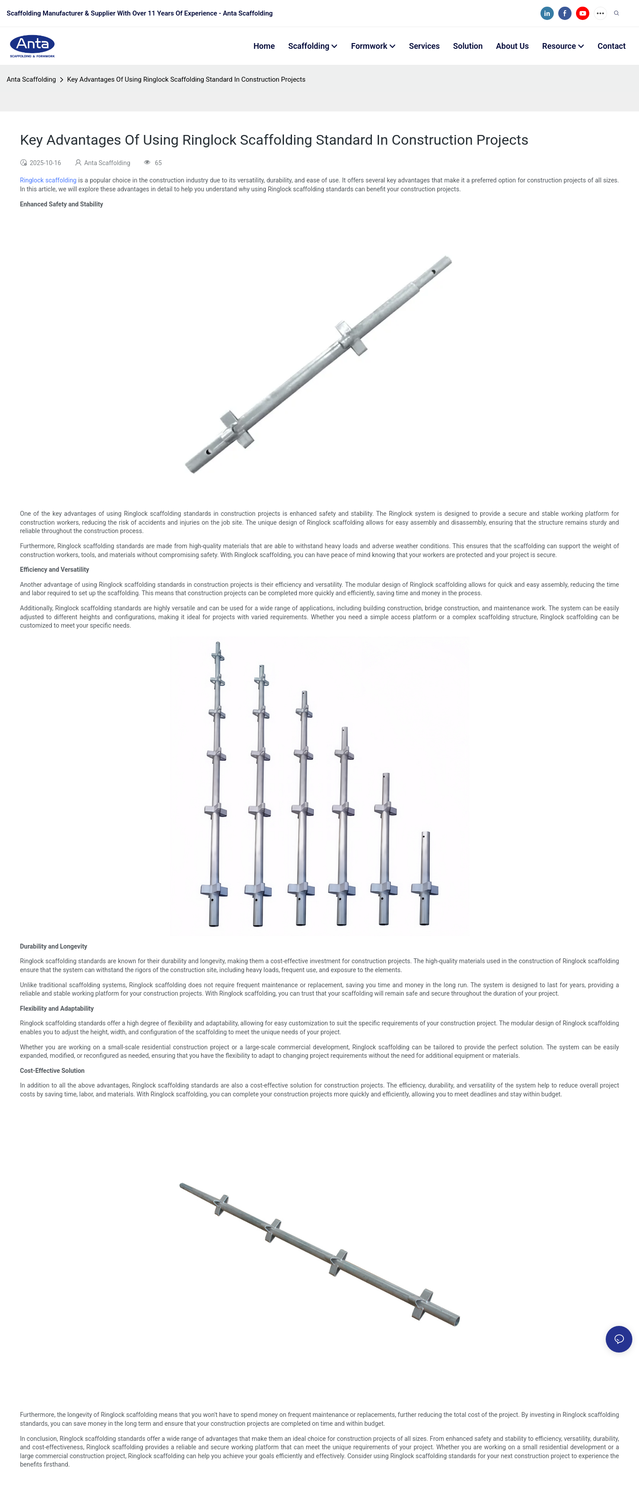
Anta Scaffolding (31, 79)
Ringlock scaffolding (48, 180)
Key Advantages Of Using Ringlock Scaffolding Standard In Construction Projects (186, 79)
